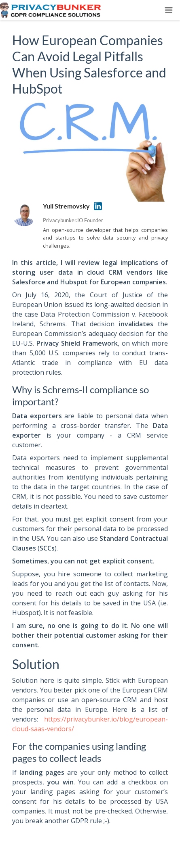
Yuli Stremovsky (66, 206)
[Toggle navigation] (168, 10)
